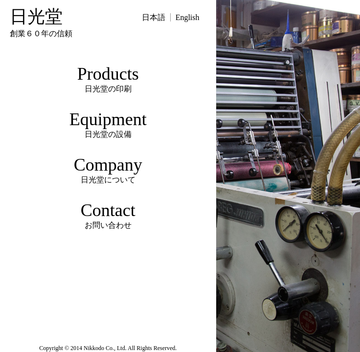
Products (108, 79)
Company (108, 170)
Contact (108, 215)
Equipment (108, 125)
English (188, 17)
